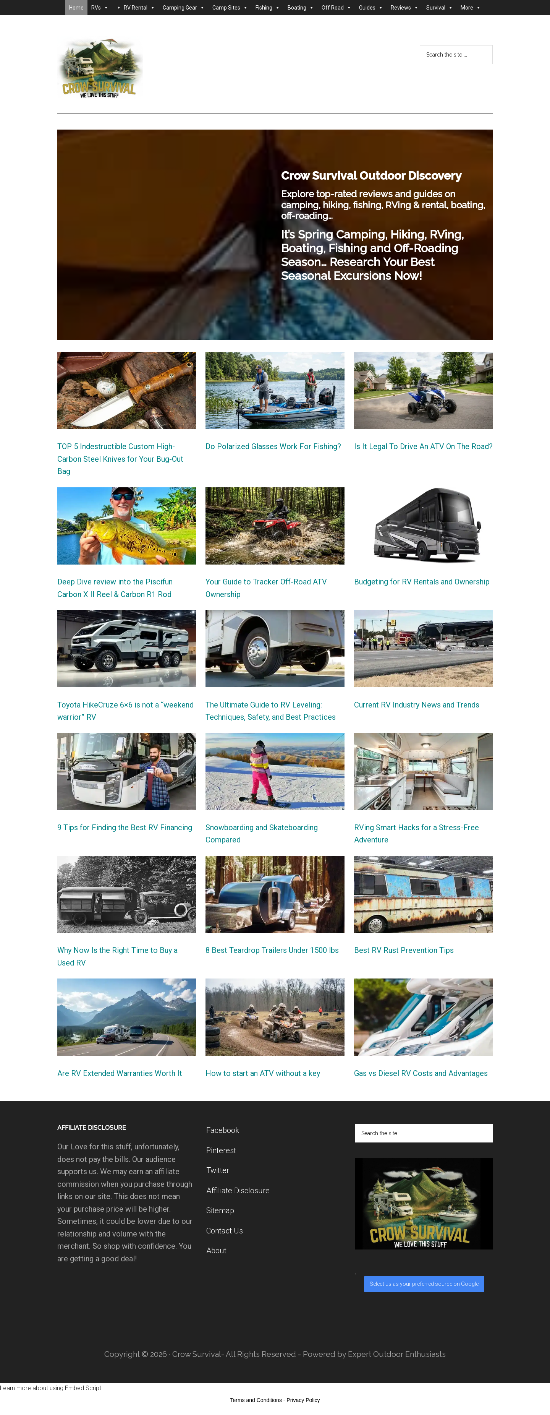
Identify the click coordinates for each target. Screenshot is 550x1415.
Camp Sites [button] (230, 7)
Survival (439, 7)
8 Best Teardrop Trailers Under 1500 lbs (272, 950)
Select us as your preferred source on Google (424, 1284)
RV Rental (139, 7)
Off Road (336, 7)
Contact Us (224, 1230)
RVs (99, 7)
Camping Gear (184, 7)
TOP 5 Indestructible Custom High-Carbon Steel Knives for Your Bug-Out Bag (120, 459)
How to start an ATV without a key (262, 1073)
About (216, 1250)
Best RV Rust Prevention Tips (404, 950)
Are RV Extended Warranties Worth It (119, 1073)
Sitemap (220, 1210)
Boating (301, 7)
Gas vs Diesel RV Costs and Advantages (421, 1073)
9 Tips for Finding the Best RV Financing (124, 827)
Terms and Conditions (256, 1400)
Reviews (405, 7)
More (471, 7)
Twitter (217, 1170)
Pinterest (221, 1150)
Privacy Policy (303, 1400)
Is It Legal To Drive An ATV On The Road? (423, 446)
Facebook (222, 1130)
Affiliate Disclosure (238, 1190)
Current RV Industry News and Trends (416, 704)
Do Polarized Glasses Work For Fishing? (273, 446)
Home (76, 8)
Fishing (268, 7)
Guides (371, 7)
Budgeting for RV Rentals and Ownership (422, 581)
